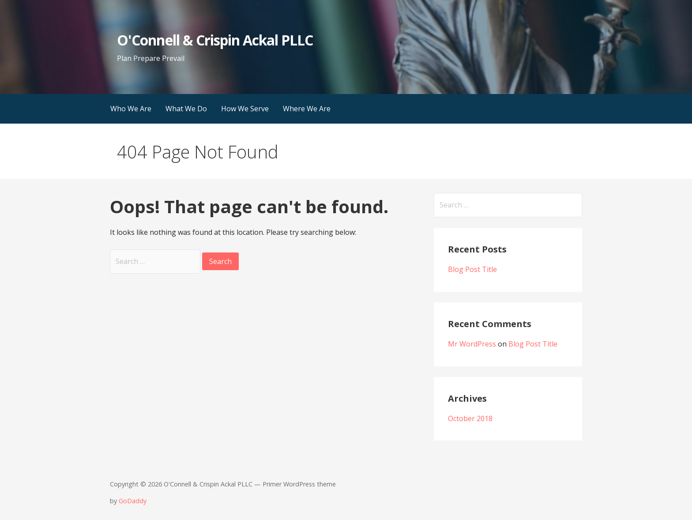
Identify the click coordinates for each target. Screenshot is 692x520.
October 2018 (470, 418)
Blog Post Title (472, 269)
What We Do (186, 108)
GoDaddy (133, 501)
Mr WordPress (472, 344)
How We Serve (245, 108)
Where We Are (307, 108)
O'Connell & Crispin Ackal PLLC (215, 39)
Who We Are (130, 108)
